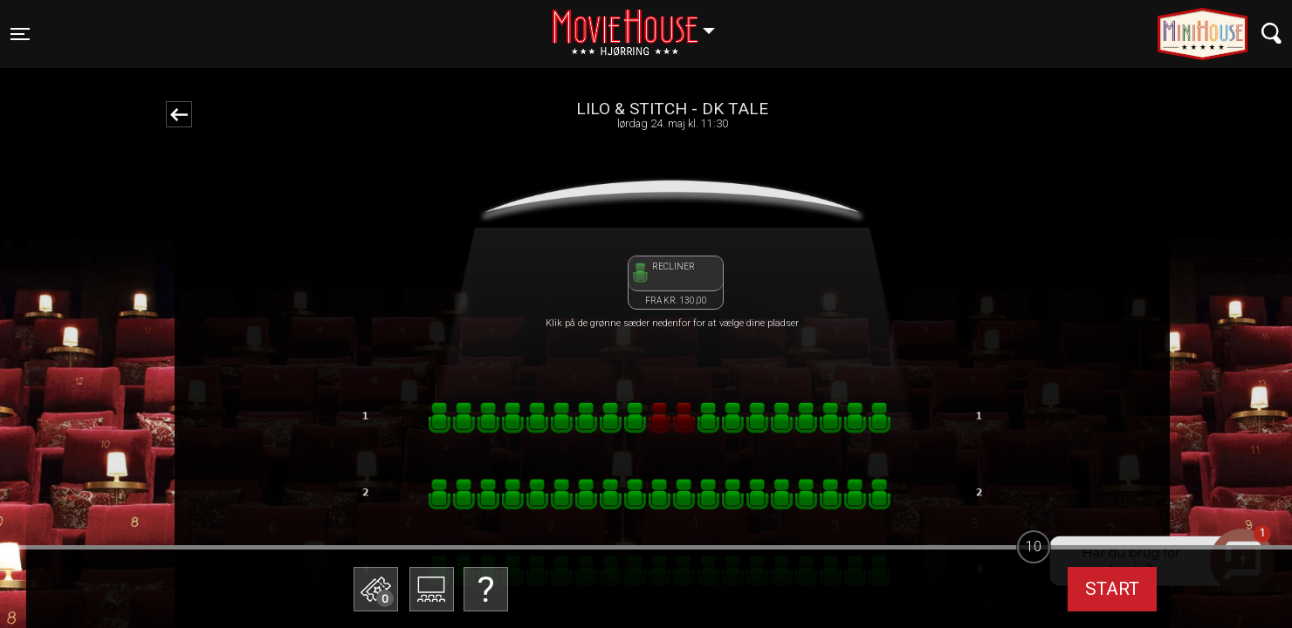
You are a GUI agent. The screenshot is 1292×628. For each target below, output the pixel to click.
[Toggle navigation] (20, 34)
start (1112, 588)
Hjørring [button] (642, 23)
